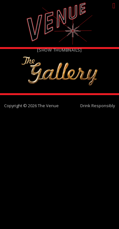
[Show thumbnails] (59, 50)
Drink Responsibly (97, 105)
